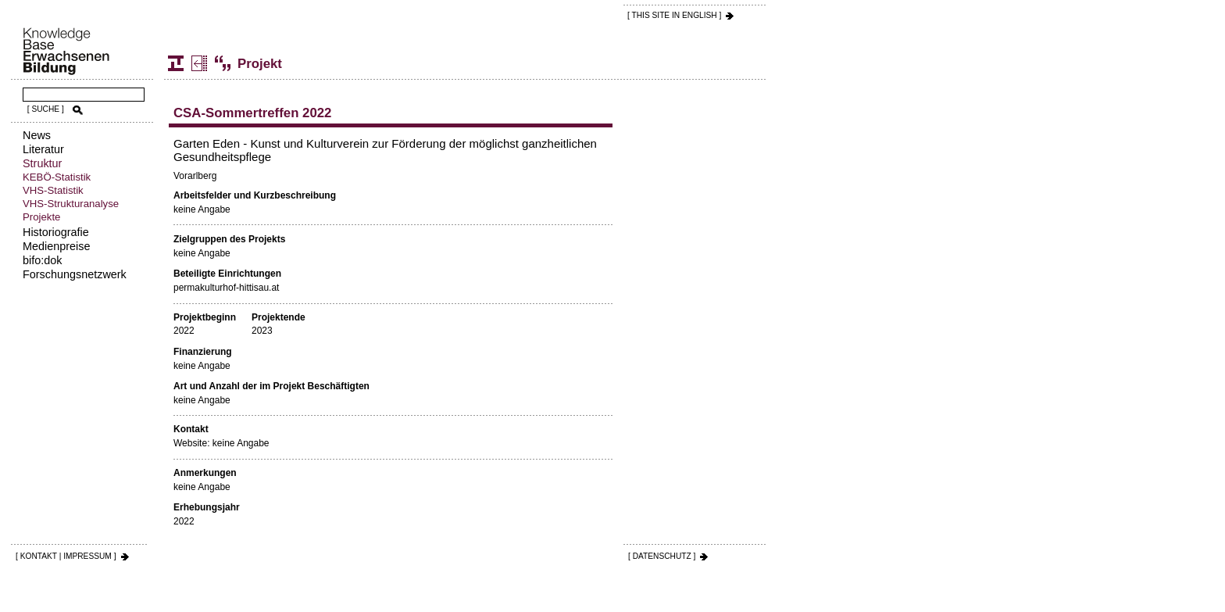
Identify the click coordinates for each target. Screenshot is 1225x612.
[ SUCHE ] (45, 109)
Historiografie (56, 232)
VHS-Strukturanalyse (71, 203)
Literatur (43, 149)
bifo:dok (42, 260)
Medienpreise (56, 246)
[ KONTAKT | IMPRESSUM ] (66, 556)
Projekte (41, 217)
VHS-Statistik (53, 190)
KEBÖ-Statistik (57, 177)
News (37, 135)
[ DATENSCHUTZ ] (661, 556)
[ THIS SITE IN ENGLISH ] (674, 15)
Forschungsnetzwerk (75, 274)
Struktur (42, 163)
